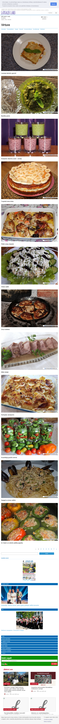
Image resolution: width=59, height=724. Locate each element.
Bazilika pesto (5, 116)
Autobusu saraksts (6, 650)
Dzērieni (42, 29)
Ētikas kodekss (47, 721)
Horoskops (4, 643)
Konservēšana (28, 29)
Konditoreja (36, 29)
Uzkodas (3, 29)
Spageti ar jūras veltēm (8, 500)
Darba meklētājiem (6, 648)
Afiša (3, 636)
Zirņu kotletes (5, 329)
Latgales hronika (6, 641)
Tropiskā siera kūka (7, 201)
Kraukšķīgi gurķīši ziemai (9, 457)
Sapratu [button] (53, 4)
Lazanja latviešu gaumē (8, 73)
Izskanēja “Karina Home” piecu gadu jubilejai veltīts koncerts (20, 605)
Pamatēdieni (10, 29)
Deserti (21, 29)
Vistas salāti (5, 287)
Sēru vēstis (4, 646)
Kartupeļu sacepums (7, 415)
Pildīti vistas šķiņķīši (7, 244)
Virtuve (3, 653)
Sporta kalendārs (6, 638)
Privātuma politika (48, 719)
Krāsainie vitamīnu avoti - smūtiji (11, 158)
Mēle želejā (4, 372)
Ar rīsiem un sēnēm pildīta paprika (12, 543)
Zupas (16, 29)
